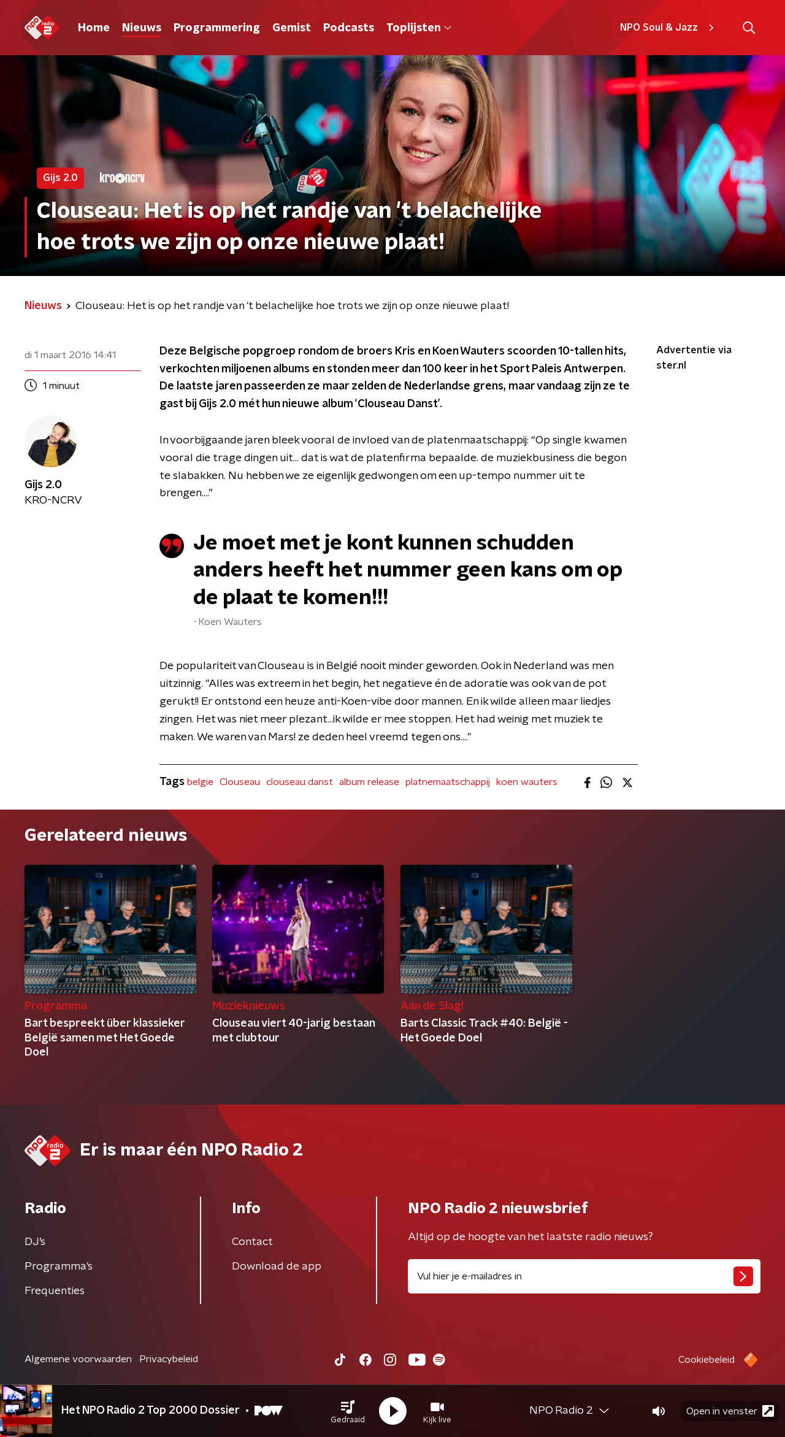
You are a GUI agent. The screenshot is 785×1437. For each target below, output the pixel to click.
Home (94, 28)
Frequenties (55, 1291)
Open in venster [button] (730, 1411)
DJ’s (35, 1241)
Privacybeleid (168, 1359)
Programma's (59, 1266)
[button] (347, 1411)
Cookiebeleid (706, 1360)
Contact (252, 1241)
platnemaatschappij (447, 782)
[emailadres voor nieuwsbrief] (584, 1276)
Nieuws (141, 28)
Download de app (276, 1266)
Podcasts (348, 28)
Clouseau (240, 782)
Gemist (291, 28)
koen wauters (526, 782)
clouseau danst (299, 782)
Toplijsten (418, 28)
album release (369, 782)
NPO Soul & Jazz (669, 27)
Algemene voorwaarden (78, 1359)
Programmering (217, 28)
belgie (200, 782)
